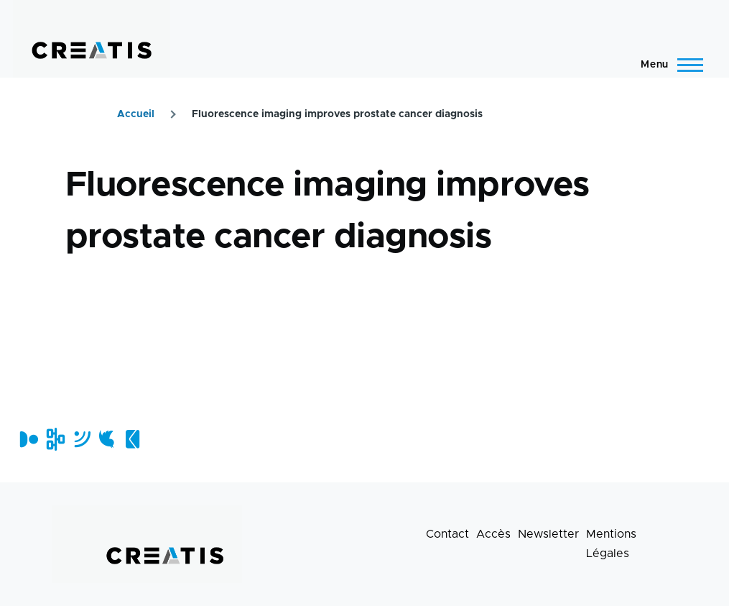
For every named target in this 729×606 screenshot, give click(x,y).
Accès (493, 534)
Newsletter (548, 534)
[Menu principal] (667, 65)
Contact (447, 534)
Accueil (135, 114)
